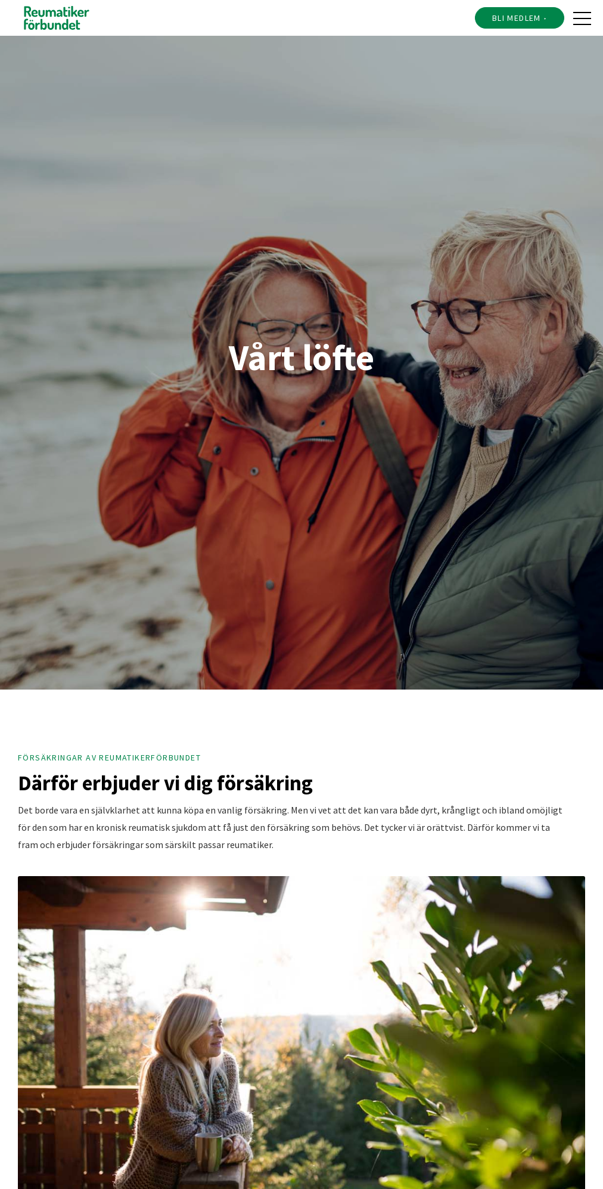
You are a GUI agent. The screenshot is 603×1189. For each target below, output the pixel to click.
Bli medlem (516, 18)
